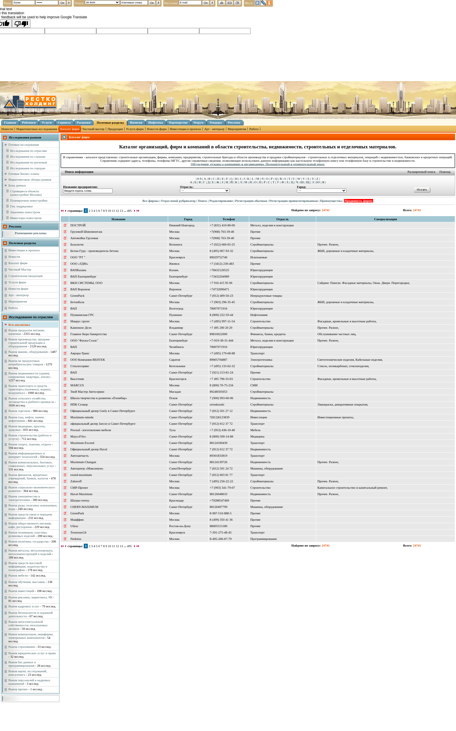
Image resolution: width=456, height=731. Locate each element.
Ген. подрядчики (21, 206)
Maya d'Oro (78, 436)
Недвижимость (260, 398)
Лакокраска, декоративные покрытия (342, 404)
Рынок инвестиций (21, 591)
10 (109, 210)
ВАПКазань (78, 270)
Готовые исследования (23, 144)
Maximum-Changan (83, 462)
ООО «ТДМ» (79, 263)
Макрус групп (80, 321)
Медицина (257, 436)
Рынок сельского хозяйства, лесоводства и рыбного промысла (31, 399)
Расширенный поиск (421, 171)
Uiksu (74, 526)
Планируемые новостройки (28, 200)
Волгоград (176, 308)
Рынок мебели (18, 575)
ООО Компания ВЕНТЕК (87, 359)
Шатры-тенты (79, 500)
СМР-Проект (79, 487)
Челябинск (176, 346)
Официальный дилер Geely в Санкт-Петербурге (102, 410)
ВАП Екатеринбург (83, 276)
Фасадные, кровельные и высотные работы (346, 321)
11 (113, 210)
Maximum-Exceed (82, 442)
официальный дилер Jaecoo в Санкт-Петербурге (103, 423)
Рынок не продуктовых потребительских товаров (25, 362)
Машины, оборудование (266, 468)
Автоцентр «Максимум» (87, 468)
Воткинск (175, 244)
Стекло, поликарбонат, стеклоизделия (342, 366)
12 (117, 210)
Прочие (255, 231)
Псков (173, 398)
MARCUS (77, 385)
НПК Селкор (79, 404)
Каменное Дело (80, 327)
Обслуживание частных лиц (336, 334)
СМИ (254, 385)
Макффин (77, 519)
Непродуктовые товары (266, 295)
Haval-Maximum (81, 494)
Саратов (174, 359)
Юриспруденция (261, 270)
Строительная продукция (25, 276)
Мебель (255, 430)
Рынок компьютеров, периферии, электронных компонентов (31, 635)
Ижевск (174, 263)
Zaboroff (76, 481)
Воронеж (175, 289)
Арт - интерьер (214, 129)
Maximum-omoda (81, 417)
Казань (174, 270)
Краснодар (176, 500)
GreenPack (77, 295)
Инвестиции (258, 417)
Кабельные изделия (369, 359)
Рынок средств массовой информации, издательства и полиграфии (27, 566)
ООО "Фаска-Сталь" (84, 340)
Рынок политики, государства (28, 541)
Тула (172, 430)
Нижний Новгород (182, 225)
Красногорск (177, 378)
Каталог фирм (69, 129)
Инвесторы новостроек (26, 218)
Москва (174, 231)
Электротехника (261, 359)
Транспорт (257, 353)
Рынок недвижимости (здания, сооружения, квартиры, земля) (29, 374)
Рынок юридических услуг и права (32, 653)
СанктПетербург (180, 468)
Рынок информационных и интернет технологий (26, 454)
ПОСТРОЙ (78, 225)
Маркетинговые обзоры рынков (29, 179)
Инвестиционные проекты (335, 417)
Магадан (175, 391)
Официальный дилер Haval (88, 449)
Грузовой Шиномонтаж (86, 231)
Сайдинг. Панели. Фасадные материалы (344, 282)
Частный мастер (93, 129)
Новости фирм (157, 129)
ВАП (73, 308)
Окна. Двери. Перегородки (391, 282)
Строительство (260, 321)
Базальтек (77, 244)
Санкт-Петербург (181, 295)
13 (121, 210)
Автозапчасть (79, 455)
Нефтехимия (259, 314)
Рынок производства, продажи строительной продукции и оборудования (29, 342)
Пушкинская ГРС (82, 314)
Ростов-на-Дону (180, 526)
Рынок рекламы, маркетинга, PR (30, 597)
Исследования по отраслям (28, 150)
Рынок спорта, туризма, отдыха (29, 444)
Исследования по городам (27, 168)
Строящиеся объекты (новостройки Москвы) (26, 192)
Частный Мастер (19, 269)
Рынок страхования (21, 646)
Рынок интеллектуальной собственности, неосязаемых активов (28, 625)
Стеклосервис (79, 366)
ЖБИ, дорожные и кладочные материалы (345, 250)
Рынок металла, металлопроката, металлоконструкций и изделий (30, 552)
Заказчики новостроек (25, 212)
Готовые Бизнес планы (23, 173)
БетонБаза (77, 302)
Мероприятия (237, 129)
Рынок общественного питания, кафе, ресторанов (29, 525)
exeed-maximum (81, 474)
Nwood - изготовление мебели (90, 430)
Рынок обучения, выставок (26, 582)
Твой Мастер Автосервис (87, 391)
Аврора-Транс (80, 353)
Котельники (177, 366)
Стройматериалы (261, 244)
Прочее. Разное (327, 244)
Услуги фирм (135, 129)
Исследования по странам (27, 156)
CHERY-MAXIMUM (84, 506)
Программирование (263, 538)
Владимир (176, 327)
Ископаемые (258, 257)
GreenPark (77, 513)
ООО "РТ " (77, 257)
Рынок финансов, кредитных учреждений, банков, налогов (28, 476)
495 (129, 210)
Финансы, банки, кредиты (268, 334)
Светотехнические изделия (335, 359)
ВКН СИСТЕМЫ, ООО (86, 282)
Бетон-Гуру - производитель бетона (94, 250)
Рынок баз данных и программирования (22, 663)
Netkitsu (75, 538)
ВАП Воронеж (80, 289)
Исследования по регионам (28, 162)
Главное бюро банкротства (88, 334)
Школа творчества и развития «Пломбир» (98, 398)
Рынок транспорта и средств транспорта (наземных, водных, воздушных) (29, 389)
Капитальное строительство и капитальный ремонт (352, 487)
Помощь (445, 171)
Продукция (115, 129)
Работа (254, 129)
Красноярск (177, 257)
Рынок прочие (18, 689)
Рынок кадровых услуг (23, 606)
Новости (7, 129)
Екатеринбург (178, 276)
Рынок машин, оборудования (28, 351)
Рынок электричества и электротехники (24, 498)
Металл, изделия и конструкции (272, 225)
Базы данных (17, 185)
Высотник (77, 378)
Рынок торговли (19, 410)
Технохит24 (78, 532)
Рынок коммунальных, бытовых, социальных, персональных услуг (31, 463)
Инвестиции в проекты (185, 129)
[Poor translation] (21, 23)
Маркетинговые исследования (36, 129)
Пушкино (175, 314)
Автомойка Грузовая (84, 238)
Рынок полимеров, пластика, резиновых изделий (27, 534)
